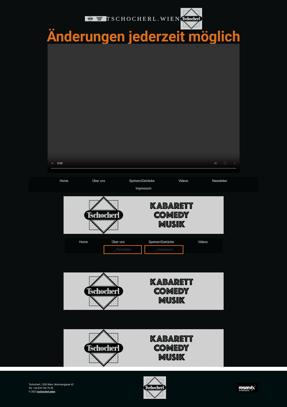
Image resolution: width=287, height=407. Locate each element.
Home (64, 181)
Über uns (98, 181)
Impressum (143, 188)
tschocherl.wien (46, 391)
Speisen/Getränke (142, 181)
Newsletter (219, 181)
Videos (183, 181)
